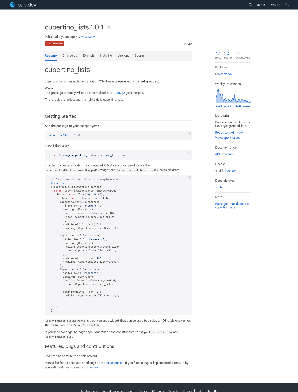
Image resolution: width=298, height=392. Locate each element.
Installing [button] (106, 56)
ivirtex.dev (86, 37)
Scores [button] (140, 56)
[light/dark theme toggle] (287, 4)
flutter (219, 187)
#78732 (119, 93)
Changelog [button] (70, 56)
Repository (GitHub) (229, 133)
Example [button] (88, 56)
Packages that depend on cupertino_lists (232, 205)
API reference (224, 154)
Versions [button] (123, 56)
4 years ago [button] (67, 37)
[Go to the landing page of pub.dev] (23, 5)
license (230, 171)
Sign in (261, 4)
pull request (92, 367)
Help (273, 4)
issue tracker (115, 363)
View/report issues (227, 138)
